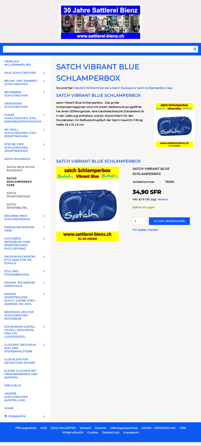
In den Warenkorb (169, 221)
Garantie (100, 428)
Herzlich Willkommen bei (92, 88)
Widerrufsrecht (72, 432)
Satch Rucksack (123, 88)
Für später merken (145, 230)
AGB (43, 428)
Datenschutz (110, 432)
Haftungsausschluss (124, 428)
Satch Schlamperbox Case (154, 88)
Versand (162, 199)
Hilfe (182, 428)
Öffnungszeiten (26, 428)
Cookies (92, 432)
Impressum (131, 432)
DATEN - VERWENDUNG (158, 428)
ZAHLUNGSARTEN (63, 428)
